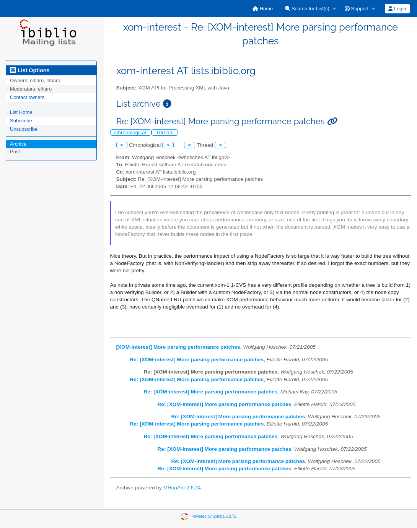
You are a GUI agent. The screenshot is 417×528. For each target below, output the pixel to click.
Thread (165, 132)
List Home (21, 112)
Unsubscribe (23, 129)
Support (356, 8)
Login (397, 8)
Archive (18, 144)
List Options (29, 70)
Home (262, 8)
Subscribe (21, 120)
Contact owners (27, 97)
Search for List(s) (307, 8)
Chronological (131, 132)
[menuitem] (262, 8)
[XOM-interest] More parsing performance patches (178, 347)
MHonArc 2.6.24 (182, 488)
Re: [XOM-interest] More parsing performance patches (197, 359)
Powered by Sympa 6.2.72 (213, 516)
